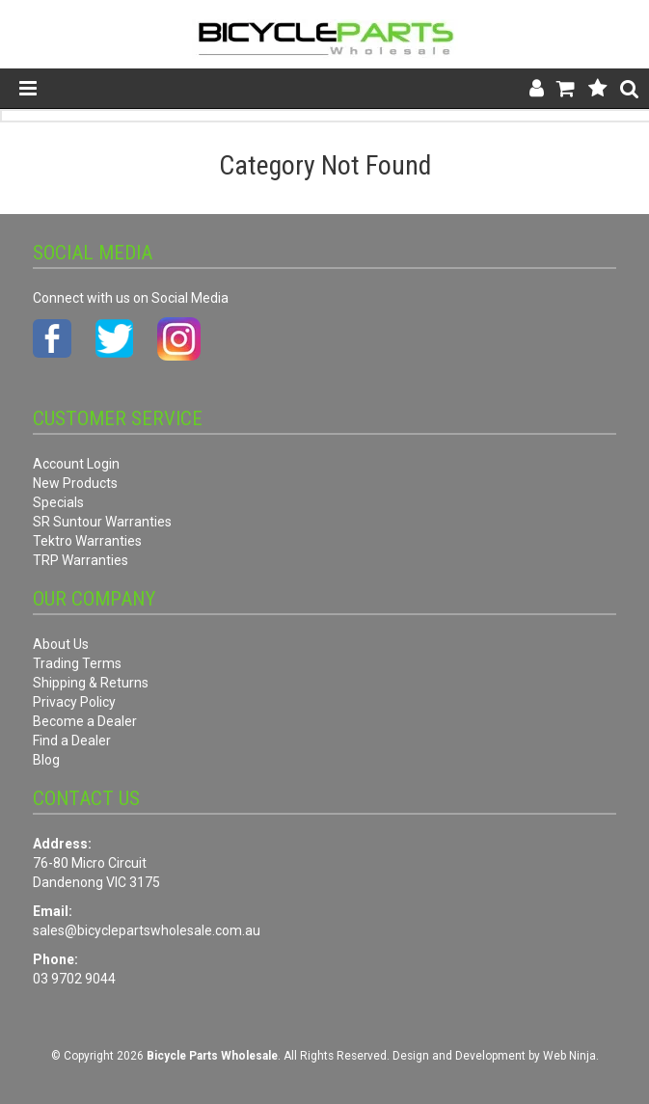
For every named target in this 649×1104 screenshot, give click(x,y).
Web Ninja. (571, 1056)
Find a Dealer (72, 740)
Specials (58, 502)
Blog (46, 759)
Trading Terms (77, 663)
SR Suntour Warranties (102, 521)
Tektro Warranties (87, 541)
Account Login (76, 463)
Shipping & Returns (91, 682)
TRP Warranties (80, 560)
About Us (61, 644)
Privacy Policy (74, 702)
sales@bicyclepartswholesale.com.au (146, 930)
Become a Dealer (85, 721)
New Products (75, 483)
